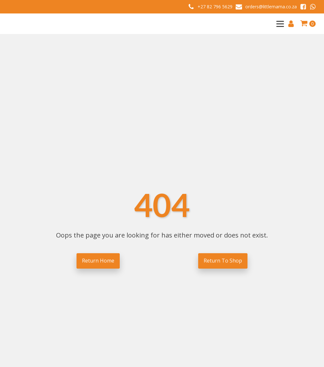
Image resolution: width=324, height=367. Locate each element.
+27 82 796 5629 (215, 7)
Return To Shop (223, 260)
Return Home (98, 260)
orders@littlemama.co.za (271, 7)
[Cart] (308, 24)
